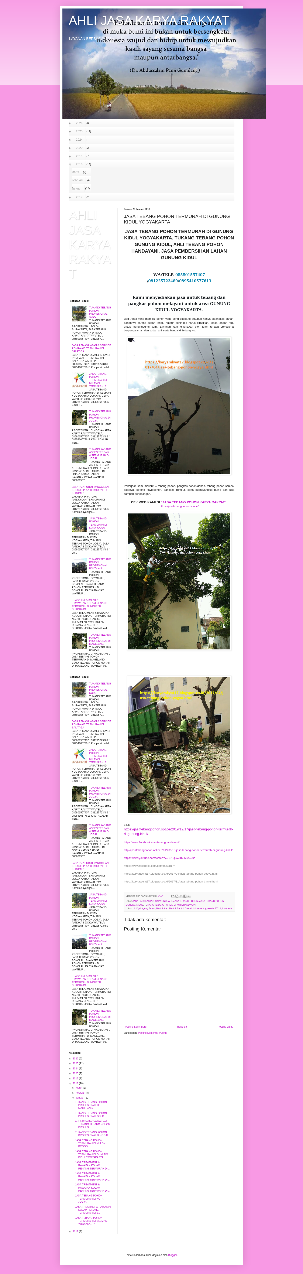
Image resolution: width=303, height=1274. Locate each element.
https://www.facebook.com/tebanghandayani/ (152, 842)
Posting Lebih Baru (136, 1026)
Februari (77, 180)
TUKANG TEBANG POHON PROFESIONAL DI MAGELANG (100, 639)
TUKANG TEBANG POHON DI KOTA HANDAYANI (170, 905)
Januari (76, 188)
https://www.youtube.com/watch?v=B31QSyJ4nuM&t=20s (159, 858)
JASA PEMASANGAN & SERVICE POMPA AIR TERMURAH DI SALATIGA (91, 348)
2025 (79, 131)
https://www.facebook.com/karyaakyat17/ (149, 865)
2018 (79, 164)
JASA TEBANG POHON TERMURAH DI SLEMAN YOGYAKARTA (98, 380)
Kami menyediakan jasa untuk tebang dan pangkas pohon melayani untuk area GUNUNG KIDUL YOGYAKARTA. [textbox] (179, 303)
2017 (79, 197)
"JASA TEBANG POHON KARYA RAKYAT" (193, 502)
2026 (79, 123)
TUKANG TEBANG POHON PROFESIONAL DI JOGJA (100, 416)
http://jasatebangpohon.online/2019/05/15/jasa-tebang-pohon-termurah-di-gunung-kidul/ (178, 850)
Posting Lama (225, 1026)
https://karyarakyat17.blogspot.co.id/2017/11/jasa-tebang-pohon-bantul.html (171, 881)
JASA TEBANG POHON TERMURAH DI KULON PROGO (90, 1143)
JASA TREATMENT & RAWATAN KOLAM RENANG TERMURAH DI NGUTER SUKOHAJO (89, 605)
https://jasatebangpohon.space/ (179, 506)
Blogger (172, 1255)
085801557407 (190, 274)
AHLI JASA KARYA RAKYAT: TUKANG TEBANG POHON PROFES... (92, 1124)
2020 (79, 148)
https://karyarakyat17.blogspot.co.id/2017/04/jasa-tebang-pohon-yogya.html (171, 873)
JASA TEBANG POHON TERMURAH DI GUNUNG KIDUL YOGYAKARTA (91, 1154)
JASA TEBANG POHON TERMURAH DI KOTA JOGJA (98, 523)
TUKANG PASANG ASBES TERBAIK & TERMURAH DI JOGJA (100, 454)
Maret (75, 172)
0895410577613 (195, 281)
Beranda (182, 1026)
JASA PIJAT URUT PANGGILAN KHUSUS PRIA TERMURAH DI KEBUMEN (90, 490)
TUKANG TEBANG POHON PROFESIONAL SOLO (100, 312)
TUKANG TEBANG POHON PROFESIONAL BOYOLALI (100, 564)
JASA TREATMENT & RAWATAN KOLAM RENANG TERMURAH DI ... (92, 1165)
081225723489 (163, 281)
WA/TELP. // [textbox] (179, 277)
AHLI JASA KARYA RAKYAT (149, 20)
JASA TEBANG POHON (185, 901)
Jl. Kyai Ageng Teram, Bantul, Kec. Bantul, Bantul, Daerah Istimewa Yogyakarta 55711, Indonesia (183, 908)
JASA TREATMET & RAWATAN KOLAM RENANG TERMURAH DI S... (93, 1210)
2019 (79, 156)
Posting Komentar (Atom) (152, 1032)
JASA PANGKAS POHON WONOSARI (152, 901)
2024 (79, 139)
